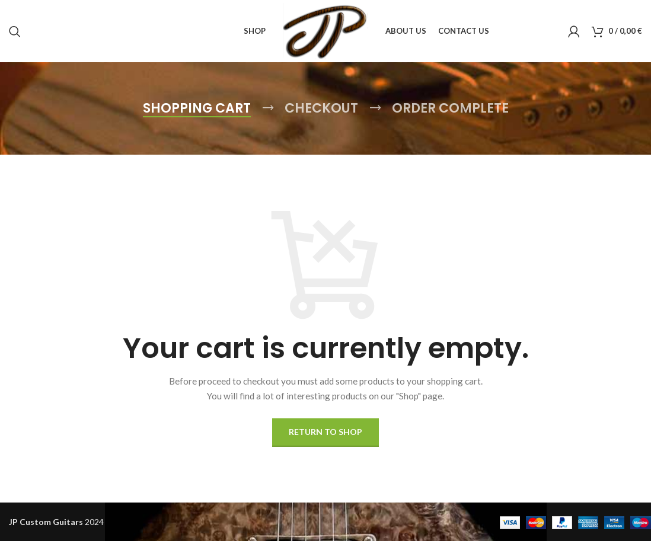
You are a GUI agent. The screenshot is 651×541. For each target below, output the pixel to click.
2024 (56, 522)
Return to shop (325, 432)
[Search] (15, 31)
